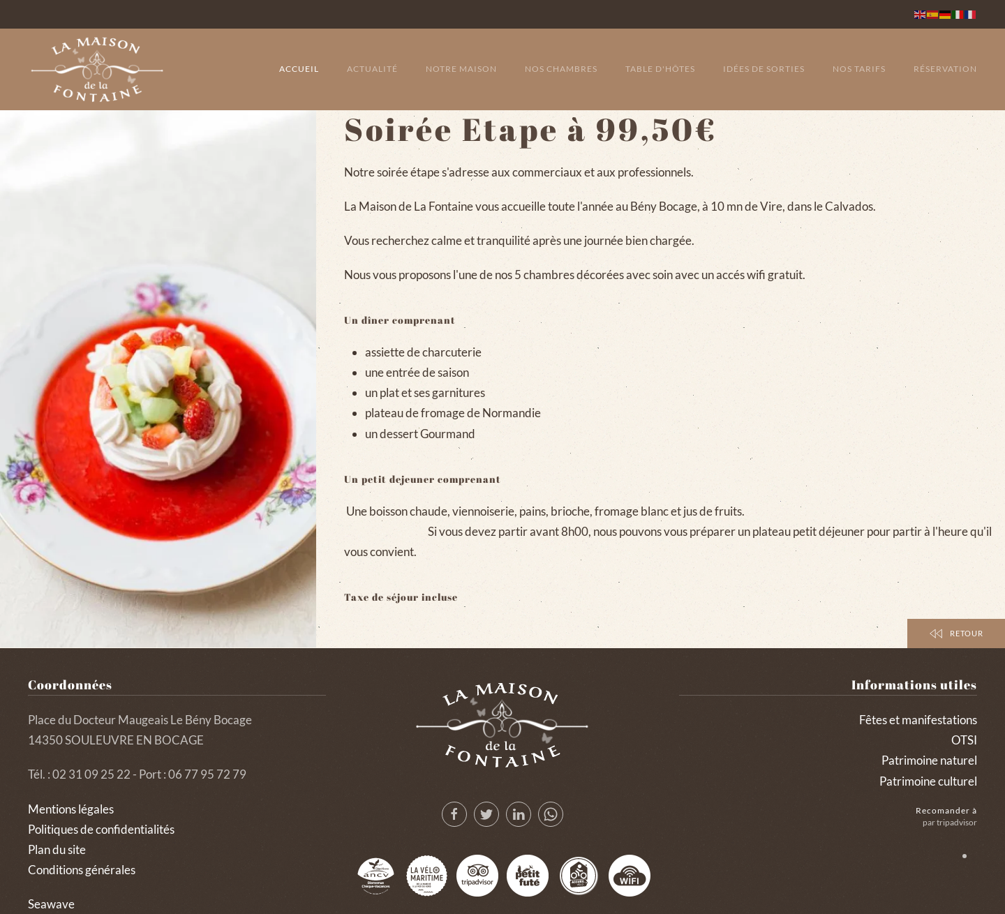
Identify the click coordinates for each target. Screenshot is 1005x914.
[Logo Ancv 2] (375, 876)
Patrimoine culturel (928, 781)
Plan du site (57, 849)
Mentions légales (71, 809)
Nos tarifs (859, 68)
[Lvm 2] (426, 876)
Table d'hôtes (660, 68)
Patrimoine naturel (929, 760)
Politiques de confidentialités (101, 829)
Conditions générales (81, 869)
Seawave (51, 904)
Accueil (299, 68)
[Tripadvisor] (477, 876)
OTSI (964, 740)
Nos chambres (561, 68)
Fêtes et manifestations (918, 719)
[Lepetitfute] (528, 876)
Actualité (372, 68)
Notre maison (461, 68)
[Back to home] (98, 69)
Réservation (945, 68)
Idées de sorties (764, 68)
